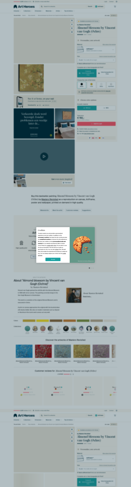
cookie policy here (51, 245)
